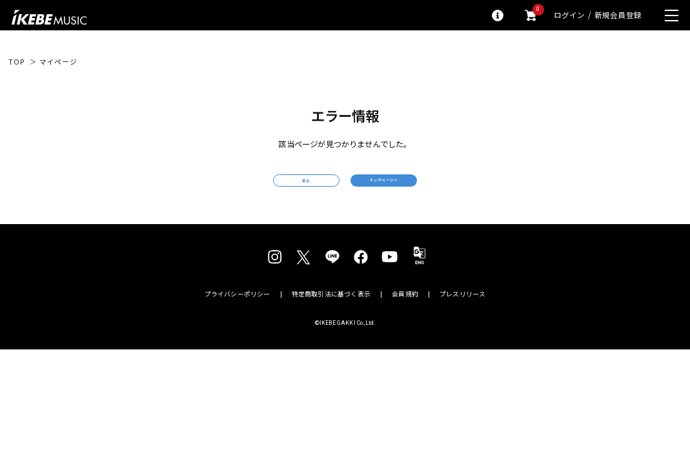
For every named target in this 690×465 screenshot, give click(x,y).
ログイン (569, 15)
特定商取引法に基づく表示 (331, 310)
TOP (16, 62)
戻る (261, 189)
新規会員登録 (618, 15)
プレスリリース (462, 310)
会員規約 (405, 310)
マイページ (58, 62)
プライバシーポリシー (237, 310)
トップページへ (428, 188)
